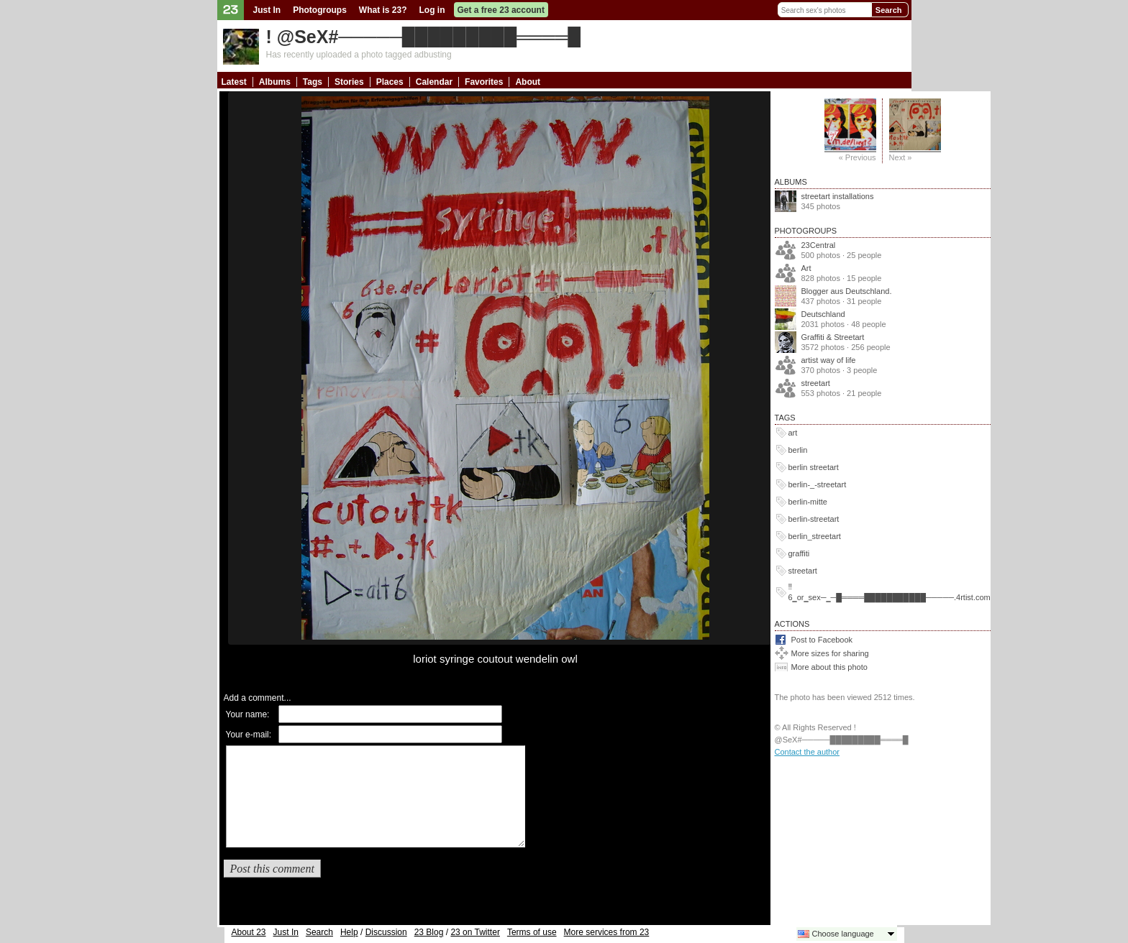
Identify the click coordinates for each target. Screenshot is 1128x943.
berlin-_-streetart (817, 484)
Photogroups (320, 10)
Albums (275, 82)
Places (390, 82)
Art (806, 268)
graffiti (799, 553)
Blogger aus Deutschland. (846, 291)
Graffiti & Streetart (833, 337)
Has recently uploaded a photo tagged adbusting (359, 55)
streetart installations (837, 196)
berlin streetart (813, 467)
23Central (818, 245)
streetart (815, 383)
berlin (798, 450)
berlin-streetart (814, 519)
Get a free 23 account (501, 10)
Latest (234, 82)
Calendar (434, 82)
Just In (267, 10)
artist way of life (828, 360)
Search (888, 10)
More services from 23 (607, 932)
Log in (432, 10)
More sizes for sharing (830, 653)
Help (349, 932)
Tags (312, 82)
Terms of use (532, 932)
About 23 (249, 932)
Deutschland (823, 314)
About (527, 82)
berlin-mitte (807, 501)
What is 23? (383, 10)
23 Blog (429, 932)
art (793, 432)
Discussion (386, 932)
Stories (349, 82)
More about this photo (829, 667)
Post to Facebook (822, 639)
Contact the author (807, 752)
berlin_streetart (814, 536)
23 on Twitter (474, 932)
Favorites (484, 82)
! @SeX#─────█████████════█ (423, 37)
